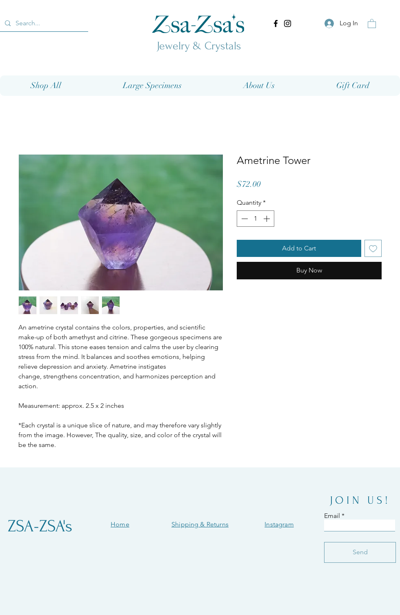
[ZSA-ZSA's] (40, 526)
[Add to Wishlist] (373, 248)
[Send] (360, 552)
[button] (372, 23)
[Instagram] (287, 23)
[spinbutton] (255, 218)
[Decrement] (243, 218)
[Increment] (267, 218)
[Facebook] (275, 23)
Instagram (278, 524)
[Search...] (43, 23)
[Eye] (198, 23)
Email (332, 516)
